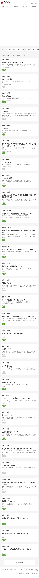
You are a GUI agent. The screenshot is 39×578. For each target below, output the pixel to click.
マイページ (16, 569)
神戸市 (8, 263)
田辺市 (9, 227)
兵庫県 (7, 159)
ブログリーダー (24, 569)
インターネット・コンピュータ (15, 49)
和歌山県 (4, 227)
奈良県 (3, 76)
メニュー (36, 3)
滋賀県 (3, 330)
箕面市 (8, 192)
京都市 (8, 498)
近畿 (3, 59)
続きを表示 (19, 562)
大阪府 (7, 59)
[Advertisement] (19, 27)
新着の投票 (24, 6)
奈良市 (8, 76)
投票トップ (5, 6)
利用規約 (36, 569)
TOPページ (5, 569)
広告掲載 (31, 569)
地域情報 (4, 479)
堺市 (8, 546)
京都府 (3, 313)
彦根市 (8, 330)
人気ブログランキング (5, 2)
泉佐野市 (9, 211)
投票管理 (34, 6)
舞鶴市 (8, 313)
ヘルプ (36, 570)
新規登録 (11, 569)
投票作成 (32, 3)
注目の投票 (15, 6)
